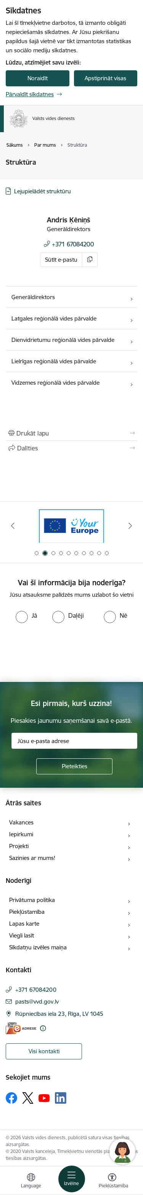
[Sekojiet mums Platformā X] (28, 1098)
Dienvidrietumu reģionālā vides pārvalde (62, 339)
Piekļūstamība (27, 911)
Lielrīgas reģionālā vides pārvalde (54, 361)
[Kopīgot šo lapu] (71, 448)
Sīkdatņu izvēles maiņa (38, 947)
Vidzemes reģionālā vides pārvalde (55, 382)
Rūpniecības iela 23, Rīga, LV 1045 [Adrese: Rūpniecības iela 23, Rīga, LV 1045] (59, 1013)
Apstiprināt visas (105, 78)
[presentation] (64, 652)
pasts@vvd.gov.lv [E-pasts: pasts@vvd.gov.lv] (37, 1001)
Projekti (19, 846)
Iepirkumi (21, 834)
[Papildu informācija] (43, 1028)
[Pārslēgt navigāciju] (71, 1179)
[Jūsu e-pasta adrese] (74, 741)
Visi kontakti (44, 1051)
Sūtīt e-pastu (61, 259)
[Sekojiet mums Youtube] (44, 1097)
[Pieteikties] (74, 766)
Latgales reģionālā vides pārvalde (53, 318)
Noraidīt (37, 78)
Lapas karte (24, 923)
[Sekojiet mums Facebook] (11, 1098)
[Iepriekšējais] (12, 525)
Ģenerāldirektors (33, 297)
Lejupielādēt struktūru (42, 191)
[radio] (26, 615)
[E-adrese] (21, 1028)
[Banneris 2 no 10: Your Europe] (71, 525)
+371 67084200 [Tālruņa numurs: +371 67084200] (35, 989)
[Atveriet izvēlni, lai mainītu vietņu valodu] (31, 1181)
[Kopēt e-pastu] (90, 260)
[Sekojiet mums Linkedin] (60, 1098)
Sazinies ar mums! (32, 857)
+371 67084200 (73, 244)
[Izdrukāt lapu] (71, 433)
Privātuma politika (32, 900)
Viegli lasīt (21, 935)
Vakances (21, 822)
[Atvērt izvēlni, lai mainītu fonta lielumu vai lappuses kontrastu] (112, 1181)
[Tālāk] (130, 525)
